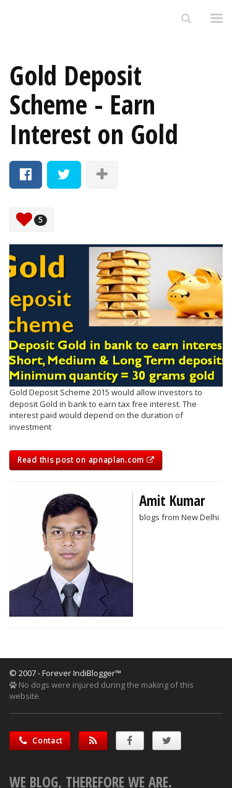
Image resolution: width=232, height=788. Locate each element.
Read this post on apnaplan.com (85, 460)
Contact (39, 740)
